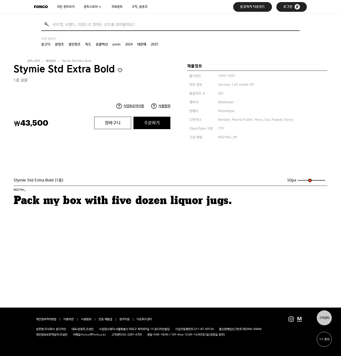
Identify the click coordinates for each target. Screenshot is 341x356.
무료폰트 (117, 7)
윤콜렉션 (102, 44)
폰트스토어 (91, 7)
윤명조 (59, 44)
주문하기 (152, 122)
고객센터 (324, 318)
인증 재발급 (105, 319)
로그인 (291, 6)
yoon (116, 44)
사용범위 (164, 106)
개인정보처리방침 (46, 319)
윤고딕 (45, 44)
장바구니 (113, 122)
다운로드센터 (144, 319)
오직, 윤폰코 (140, 7)
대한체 (141, 44)
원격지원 (124, 319)
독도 (88, 44)
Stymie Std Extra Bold (76, 61)
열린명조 (75, 44)
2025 (154, 44)
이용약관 (68, 319)
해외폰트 (51, 61)
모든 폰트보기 (66, 7)
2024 (129, 44)
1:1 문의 (324, 339)
